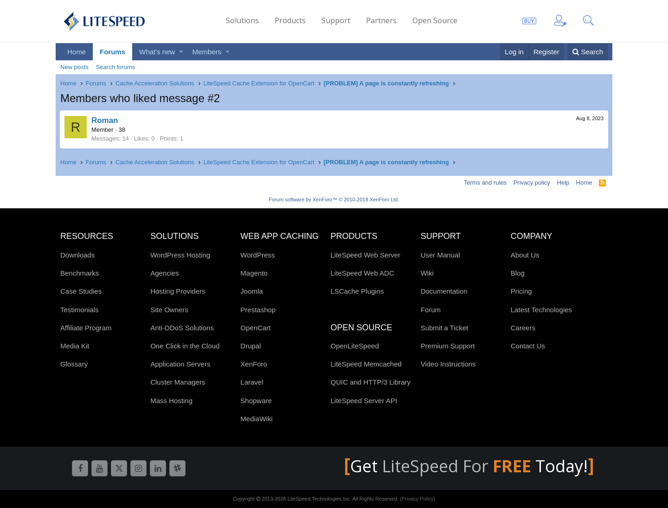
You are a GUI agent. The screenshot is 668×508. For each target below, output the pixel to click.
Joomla (251, 291)
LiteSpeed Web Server (365, 255)
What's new (157, 52)
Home (76, 52)
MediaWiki (256, 419)
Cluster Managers (177, 382)
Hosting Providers (177, 291)
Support (335, 20)
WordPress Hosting (180, 255)
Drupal (250, 346)
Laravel (251, 382)
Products (290, 20)
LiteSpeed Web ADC (362, 273)
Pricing (521, 291)
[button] (181, 51)
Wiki (427, 273)
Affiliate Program (86, 328)
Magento (253, 273)
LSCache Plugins (357, 291)
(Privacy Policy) (417, 499)
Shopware (256, 401)
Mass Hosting (171, 401)
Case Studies (81, 291)
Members (207, 52)
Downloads (77, 255)
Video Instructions (448, 364)
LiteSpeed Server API (363, 401)
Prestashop (258, 310)
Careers (523, 328)
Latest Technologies (541, 310)
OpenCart (255, 328)
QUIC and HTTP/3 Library (370, 382)
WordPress (257, 255)
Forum (431, 310)
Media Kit (75, 346)
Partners (381, 20)
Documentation (444, 291)
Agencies (164, 273)
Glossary (74, 364)
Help (563, 182)
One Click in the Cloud (184, 346)
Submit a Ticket (445, 328)
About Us (525, 255)
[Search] (587, 51)
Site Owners (169, 310)
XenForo (253, 364)
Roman (105, 120)
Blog (518, 273)
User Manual (440, 255)
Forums (112, 52)
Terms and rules (485, 182)
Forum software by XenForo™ (334, 199)
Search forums (115, 67)
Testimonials (79, 310)
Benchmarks (79, 273)
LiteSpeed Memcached (365, 364)
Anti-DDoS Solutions (182, 328)
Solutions (242, 20)
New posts (74, 67)
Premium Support (448, 346)
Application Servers (180, 364)
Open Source (434, 20)
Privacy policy (532, 182)
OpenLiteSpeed (354, 346)
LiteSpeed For (458, 466)
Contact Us (528, 346)
